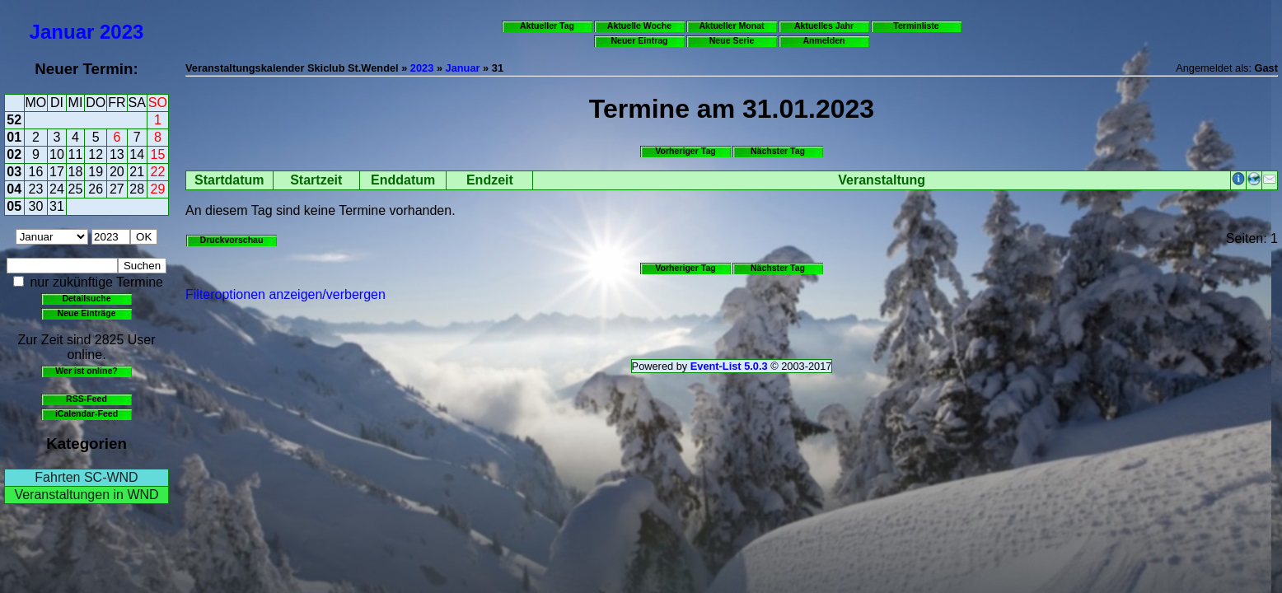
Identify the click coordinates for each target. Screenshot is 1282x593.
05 (14, 206)
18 (75, 172)
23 (36, 189)
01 (14, 137)
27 (117, 189)
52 (14, 120)
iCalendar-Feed (86, 413)
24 (56, 189)
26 (95, 189)
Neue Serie (732, 40)
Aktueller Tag (547, 25)
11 (75, 154)
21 (136, 172)
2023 (121, 32)
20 (117, 172)
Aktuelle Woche (639, 25)
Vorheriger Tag (685, 151)
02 (14, 154)
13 (117, 154)
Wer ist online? (86, 371)
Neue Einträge (87, 313)
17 (56, 172)
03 (14, 172)
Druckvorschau (232, 240)
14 (136, 154)
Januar (62, 32)
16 (36, 172)
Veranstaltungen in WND (86, 495)
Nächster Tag (778, 151)
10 (56, 154)
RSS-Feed (86, 399)
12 (95, 154)
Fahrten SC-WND (86, 477)
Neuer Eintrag (639, 40)
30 (36, 206)
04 (14, 189)
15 (158, 154)
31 (56, 206)
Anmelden (824, 40)
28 (136, 189)
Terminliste (915, 25)
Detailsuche (86, 298)
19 (95, 172)
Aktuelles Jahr (824, 25)
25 (75, 189)
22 (158, 172)
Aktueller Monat (731, 25)
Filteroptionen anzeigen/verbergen (285, 294)
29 (158, 189)
